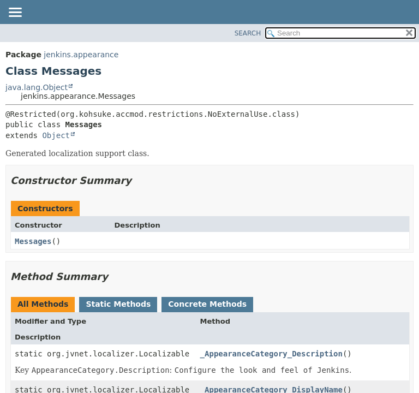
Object (56, 135)
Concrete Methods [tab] (207, 304)
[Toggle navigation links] (14, 13)
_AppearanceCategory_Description (271, 353)
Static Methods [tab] (118, 304)
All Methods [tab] (42, 304)
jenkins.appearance (81, 54)
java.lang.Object (36, 87)
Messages (33, 241)
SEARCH (248, 33)
